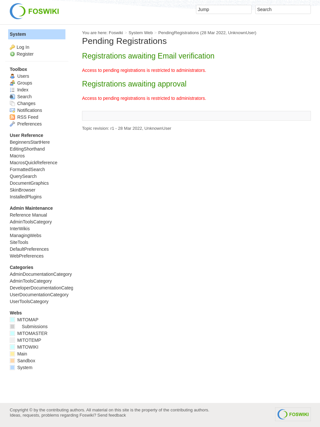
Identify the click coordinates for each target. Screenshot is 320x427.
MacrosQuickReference (33, 162)
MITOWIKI (24, 347)
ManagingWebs (25, 235)
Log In (23, 47)
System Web (141, 32)
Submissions (29, 326)
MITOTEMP (25, 340)
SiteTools (19, 242)
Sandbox (22, 360)
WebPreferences (27, 256)
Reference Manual (28, 215)
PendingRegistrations (178, 32)
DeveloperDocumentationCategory (45, 287)
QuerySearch (23, 176)
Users (19, 76)
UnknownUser (241, 32)
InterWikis (20, 228)
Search (21, 96)
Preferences (26, 124)
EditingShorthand (27, 149)
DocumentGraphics (29, 183)
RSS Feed (24, 117)
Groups (21, 83)
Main (18, 353)
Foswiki (116, 32)
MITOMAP (24, 319)
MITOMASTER (29, 333)
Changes (22, 103)
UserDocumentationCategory (39, 294)
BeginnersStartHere (30, 142)
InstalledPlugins (26, 196)
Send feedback (111, 415)
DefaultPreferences (29, 249)
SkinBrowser (22, 190)
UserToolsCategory (29, 301)
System (18, 34)
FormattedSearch (27, 169)
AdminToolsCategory (31, 221)
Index (19, 89)
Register (25, 54)
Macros (17, 155)
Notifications (26, 110)
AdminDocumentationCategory (41, 274)
